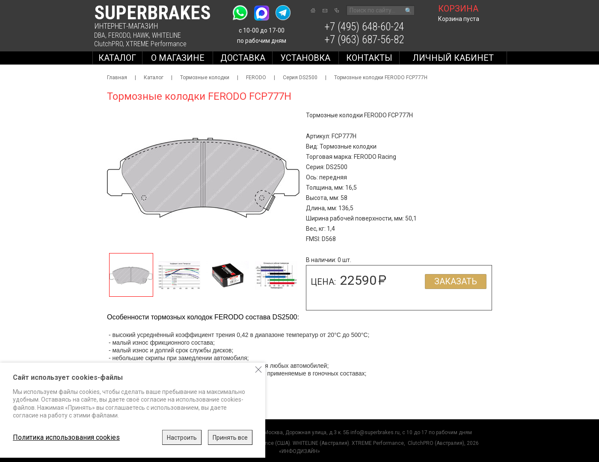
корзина (458, 8)
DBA (99, 35)
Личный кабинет (453, 58)
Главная (117, 77)
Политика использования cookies (66, 437)
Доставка (242, 58)
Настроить (182, 437)
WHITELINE (166, 35)
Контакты (369, 58)
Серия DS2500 (300, 77)
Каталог (117, 58)
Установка (305, 58)
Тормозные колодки (204, 77)
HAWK (141, 35)
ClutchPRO (108, 44)
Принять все (230, 437)
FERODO (119, 35)
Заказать (455, 281)
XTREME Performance (156, 44)
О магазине (178, 58)
